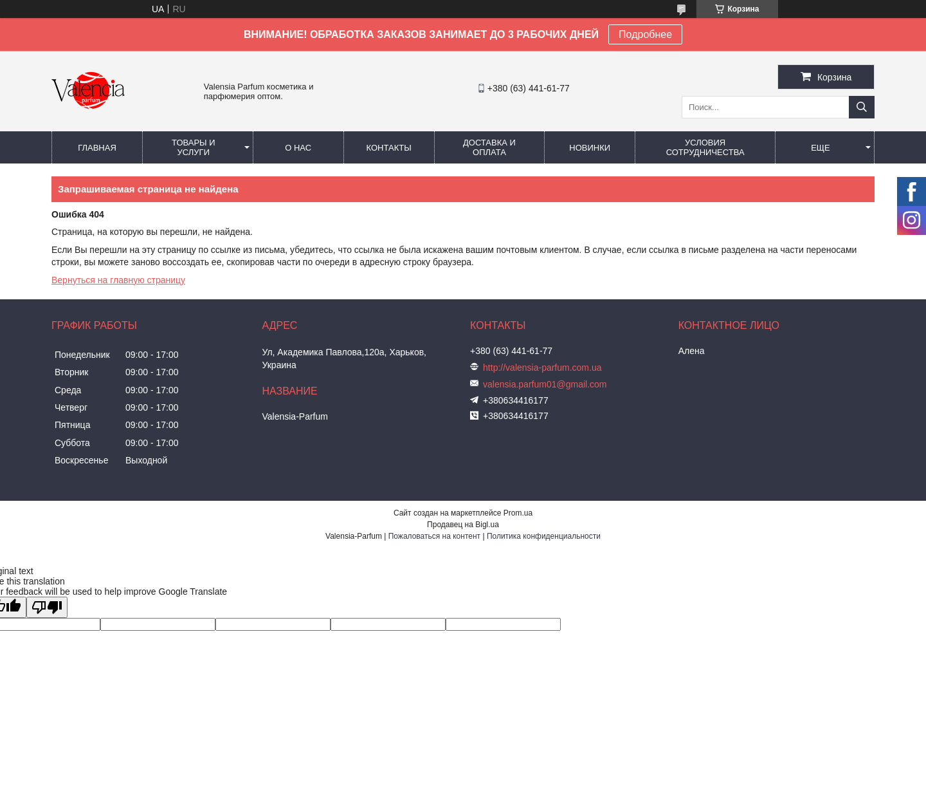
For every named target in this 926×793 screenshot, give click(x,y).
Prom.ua (518, 513)
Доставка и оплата (489, 147)
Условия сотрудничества (705, 147)
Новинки (589, 148)
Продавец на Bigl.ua (463, 524)
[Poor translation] (47, 607)
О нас (298, 148)
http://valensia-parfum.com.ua (542, 367)
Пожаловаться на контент (434, 536)
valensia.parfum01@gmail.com (544, 384)
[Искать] (862, 107)
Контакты (389, 148)
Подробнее (645, 34)
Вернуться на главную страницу (118, 280)
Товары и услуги (193, 147)
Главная (97, 148)
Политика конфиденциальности (544, 536)
